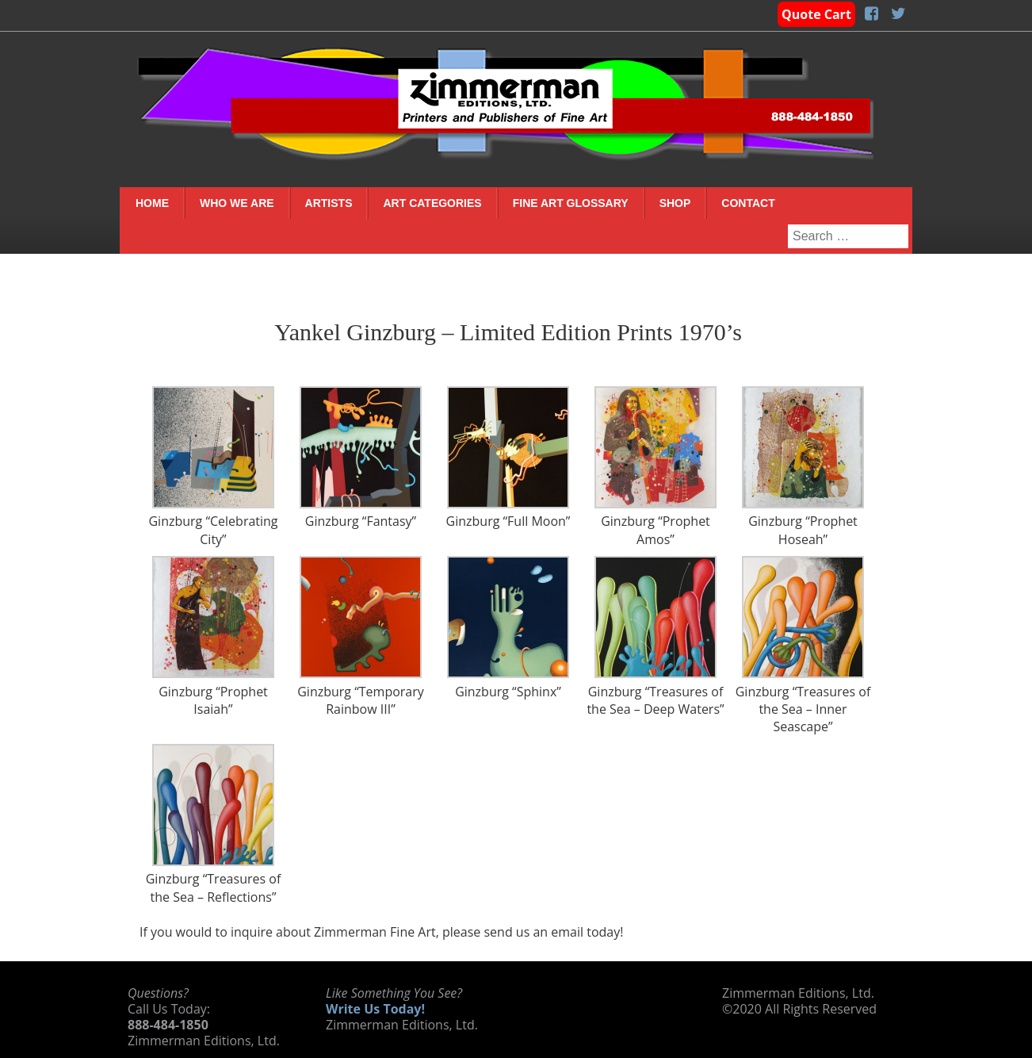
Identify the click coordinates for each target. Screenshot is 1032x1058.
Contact (747, 203)
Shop (675, 203)
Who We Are (237, 203)
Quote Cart (816, 14)
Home (152, 203)
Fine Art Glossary (571, 203)
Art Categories (432, 203)
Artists (329, 203)
